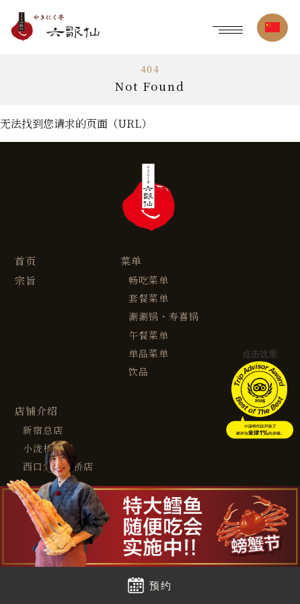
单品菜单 (148, 353)
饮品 (138, 372)
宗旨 (25, 281)
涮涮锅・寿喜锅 (163, 316)
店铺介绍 (36, 411)
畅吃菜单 (148, 280)
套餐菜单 (148, 298)
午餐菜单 (148, 335)
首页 (25, 261)
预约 (150, 585)
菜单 (131, 261)
